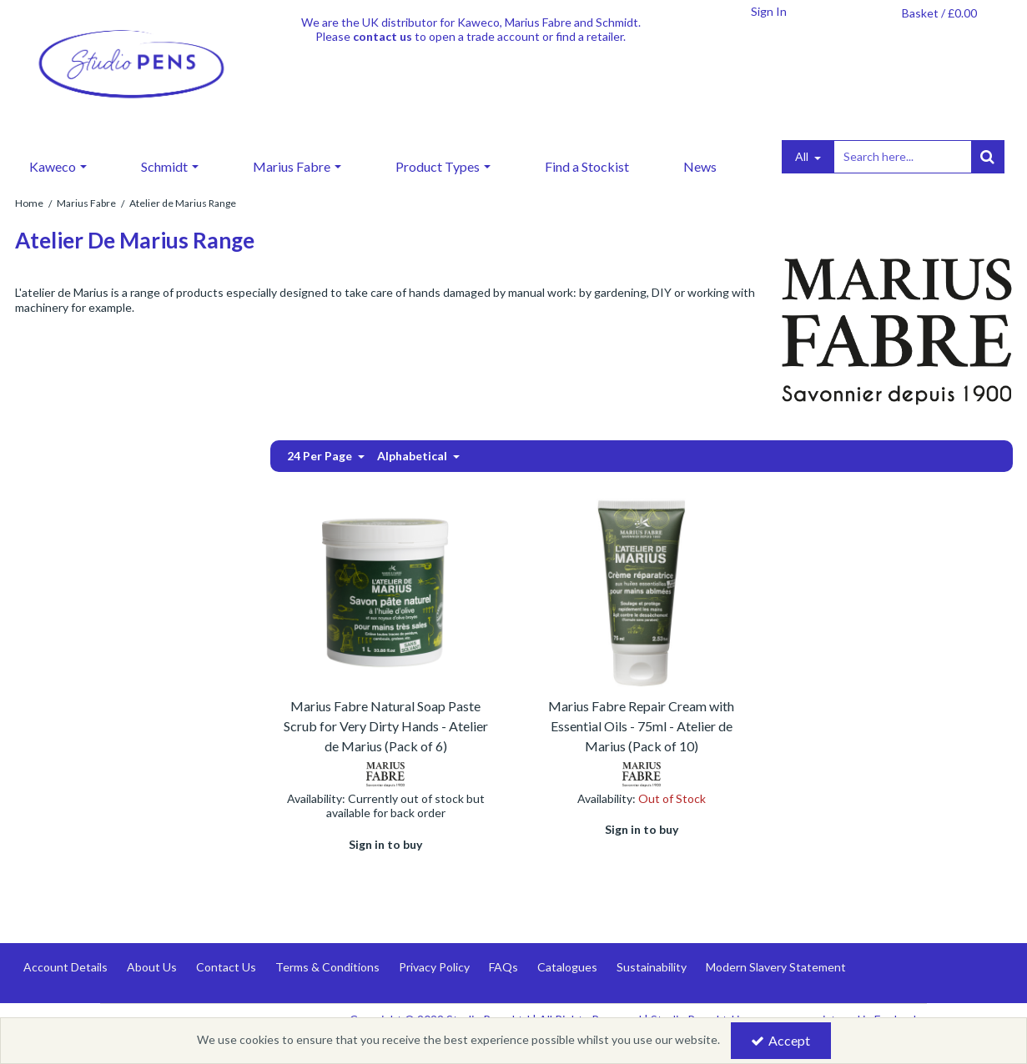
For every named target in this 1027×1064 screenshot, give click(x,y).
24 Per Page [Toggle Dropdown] (321, 456)
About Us (152, 967)
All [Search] (803, 156)
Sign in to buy (385, 844)
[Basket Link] (939, 13)
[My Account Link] (769, 11)
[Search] (901, 156)
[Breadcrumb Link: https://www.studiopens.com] (29, 202)
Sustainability (652, 967)
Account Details (65, 967)
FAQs (503, 967)
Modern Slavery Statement (776, 967)
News (700, 166)
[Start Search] (987, 156)
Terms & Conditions (327, 967)
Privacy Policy (434, 967)
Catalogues (567, 967)
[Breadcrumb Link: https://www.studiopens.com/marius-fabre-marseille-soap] (86, 202)
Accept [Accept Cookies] (780, 1040)
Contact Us (226, 967)
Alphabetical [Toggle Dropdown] (413, 456)
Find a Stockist (587, 166)
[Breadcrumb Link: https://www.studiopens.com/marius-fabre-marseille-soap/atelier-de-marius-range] (182, 202)
